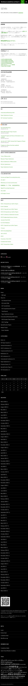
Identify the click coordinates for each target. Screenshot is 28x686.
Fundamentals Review (6, 241)
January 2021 (4, 458)
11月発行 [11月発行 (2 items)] (12, 660)
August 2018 (4, 485)
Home (2, 292)
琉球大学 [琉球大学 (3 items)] (9, 676)
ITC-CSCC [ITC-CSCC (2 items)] (2, 667)
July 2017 (3, 515)
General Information (5, 345)
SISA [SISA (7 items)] (7, 667)
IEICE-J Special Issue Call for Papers (9, 225)
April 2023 (3, 431)
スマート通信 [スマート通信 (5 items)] (7, 668)
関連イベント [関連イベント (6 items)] (20, 678)
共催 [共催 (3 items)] (19, 672)
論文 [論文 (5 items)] (8, 678)
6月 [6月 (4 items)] (4, 660)
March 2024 (3, 417)
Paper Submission (5, 361)
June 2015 (3, 569)
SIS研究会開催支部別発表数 (7, 62)
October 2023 (4, 423)
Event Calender (4, 206)
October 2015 (4, 558)
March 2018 (3, 496)
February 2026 (4, 404)
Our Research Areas (6, 300)
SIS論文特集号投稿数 (6, 66)
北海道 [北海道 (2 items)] (21, 672)
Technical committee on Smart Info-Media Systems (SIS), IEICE (11, 2)
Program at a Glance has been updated (10, 145)
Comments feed (4, 635)
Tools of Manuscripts (6, 156)
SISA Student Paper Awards (8, 319)
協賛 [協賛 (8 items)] (2, 674)
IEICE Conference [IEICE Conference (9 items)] (6, 662)
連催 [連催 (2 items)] (11, 678)
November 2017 (4, 507)
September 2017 (5, 512)
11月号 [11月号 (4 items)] (9, 660)
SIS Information (4, 369)
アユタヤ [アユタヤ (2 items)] (2, 668)
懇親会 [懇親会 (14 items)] (10, 674)
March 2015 (3, 571)
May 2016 (3, 544)
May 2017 (3, 520)
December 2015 (4, 553)
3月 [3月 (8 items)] (2, 660)
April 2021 (3, 453)
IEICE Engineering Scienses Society (9, 217)
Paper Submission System (7, 115)
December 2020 (4, 461)
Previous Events (4, 364)
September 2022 (5, 434)
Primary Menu (26, 2)
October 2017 (4, 509)
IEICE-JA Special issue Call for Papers (9, 203)
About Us (3, 297)
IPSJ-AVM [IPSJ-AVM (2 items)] (21, 664)
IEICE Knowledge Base (6, 230)
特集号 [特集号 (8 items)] (5, 676)
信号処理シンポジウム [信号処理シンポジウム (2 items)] (13, 672)
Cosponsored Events (6, 350)
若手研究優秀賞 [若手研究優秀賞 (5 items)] (21, 676)
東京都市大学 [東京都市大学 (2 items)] (23, 674)
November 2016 (4, 531)
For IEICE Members (5, 222)
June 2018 (3, 490)
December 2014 (4, 577)
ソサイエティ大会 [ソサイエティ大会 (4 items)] (16, 668)
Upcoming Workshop (6, 127)
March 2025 (3, 412)
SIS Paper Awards (5, 342)
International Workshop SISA (7, 112)
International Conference (7, 359)
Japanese (20, 12)
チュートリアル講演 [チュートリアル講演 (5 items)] (16, 670)
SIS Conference (4, 356)
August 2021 (4, 447)
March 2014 (3, 590)
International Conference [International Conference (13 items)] (10, 664)
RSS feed (3, 295)
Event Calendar (5, 330)
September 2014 (5, 585)
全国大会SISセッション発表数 (8, 64)
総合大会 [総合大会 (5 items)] (13, 676)
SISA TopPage (4, 322)
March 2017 (3, 523)
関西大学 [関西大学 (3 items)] (14, 678)
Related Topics (4, 327)
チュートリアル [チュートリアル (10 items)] (6, 670)
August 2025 (4, 407)
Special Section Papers (6, 324)
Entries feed (3, 632)
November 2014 (4, 580)
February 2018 (4, 498)
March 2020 (3, 469)
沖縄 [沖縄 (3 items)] (2, 676)
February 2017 (4, 526)
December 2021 (4, 444)
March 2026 (3, 401)
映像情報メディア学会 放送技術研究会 (10, 185)
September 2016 (5, 536)
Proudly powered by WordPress (7, 684)
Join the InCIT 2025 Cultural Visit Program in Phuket (13, 141)
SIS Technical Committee (7, 118)
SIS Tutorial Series (5, 306)
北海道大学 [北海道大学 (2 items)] (25, 672)
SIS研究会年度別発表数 (6, 63)
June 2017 (3, 517)
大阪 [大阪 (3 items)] (5, 674)
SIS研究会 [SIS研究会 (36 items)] (14, 666)
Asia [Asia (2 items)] (23, 660)
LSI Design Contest (5, 193)
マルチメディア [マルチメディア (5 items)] (5, 672)
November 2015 (4, 555)
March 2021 (3, 455)
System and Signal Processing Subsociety (10, 177)
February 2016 (4, 550)
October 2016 (4, 534)
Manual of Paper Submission (7, 158)
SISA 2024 (4, 124)
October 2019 (4, 471)
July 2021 (3, 450)
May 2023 (3, 428)
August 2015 (4, 563)
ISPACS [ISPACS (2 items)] (24, 664)
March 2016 (3, 547)
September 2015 (5, 561)
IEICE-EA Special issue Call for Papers (9, 211)
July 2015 (3, 566)
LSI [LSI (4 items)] (5, 667)
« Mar (2, 392)
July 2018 (3, 488)
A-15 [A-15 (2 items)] (18, 660)
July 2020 (3, 466)
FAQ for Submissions (5, 164)
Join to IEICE (4, 233)
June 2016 (3, 542)
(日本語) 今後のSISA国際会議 (7, 270)
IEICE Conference (5, 348)
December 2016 (4, 528)
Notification (3, 353)
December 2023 (4, 420)
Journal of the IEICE (5, 220)
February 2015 (4, 574)
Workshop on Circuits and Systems (9, 182)
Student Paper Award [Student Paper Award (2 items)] (23, 667)
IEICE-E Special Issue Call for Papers (9, 209)
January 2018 (4, 501)
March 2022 (3, 442)
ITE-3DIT (3, 180)
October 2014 (4, 582)
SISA (2, 340)
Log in (2, 630)
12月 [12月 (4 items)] (15, 660)
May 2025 (3, 409)
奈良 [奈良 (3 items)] (7, 674)
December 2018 (4, 480)
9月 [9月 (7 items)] (6, 660)
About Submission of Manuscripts (9, 161)
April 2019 (3, 474)
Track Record (4, 311)
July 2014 (3, 588)
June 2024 (3, 415)
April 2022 (3, 439)
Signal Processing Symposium (7, 188)
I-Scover (3, 228)
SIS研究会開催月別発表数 (7, 60)
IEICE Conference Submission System (10, 214)
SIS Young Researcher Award (8, 308)
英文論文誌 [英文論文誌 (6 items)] (4, 678)
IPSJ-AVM (3, 190)
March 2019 (3, 477)
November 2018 (4, 482)
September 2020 (5, 463)
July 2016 (3, 539)
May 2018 (3, 493)
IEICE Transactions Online (7, 244)
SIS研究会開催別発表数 (6, 59)
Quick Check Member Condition (8, 650)
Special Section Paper (6, 367)
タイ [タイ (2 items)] (21, 668)
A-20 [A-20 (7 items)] (20, 660)
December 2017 (4, 504)
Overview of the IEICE (6, 238)
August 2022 (4, 436)
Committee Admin (5, 648)
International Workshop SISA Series (9, 316)
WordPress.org (4, 638)
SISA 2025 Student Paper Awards (9, 131)
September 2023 (5, 426)
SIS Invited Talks (5, 303)
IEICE (2, 236)
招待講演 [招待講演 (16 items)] (17, 674)
